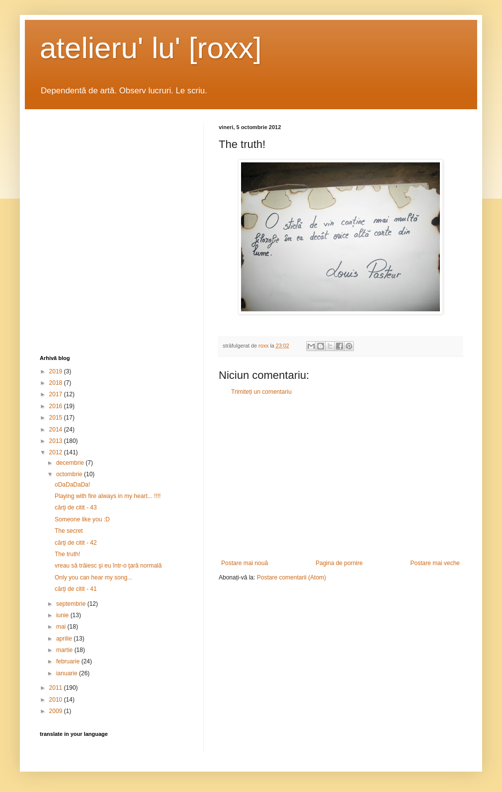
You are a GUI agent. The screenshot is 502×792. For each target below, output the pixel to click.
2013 (56, 440)
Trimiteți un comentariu (261, 391)
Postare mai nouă (244, 563)
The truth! (67, 554)
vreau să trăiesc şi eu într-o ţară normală (108, 565)
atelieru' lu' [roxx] (150, 48)
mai (62, 626)
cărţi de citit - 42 (76, 542)
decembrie (70, 462)
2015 (56, 417)
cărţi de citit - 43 (76, 507)
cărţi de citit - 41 (76, 588)
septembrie (71, 603)
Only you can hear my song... (93, 577)
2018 (56, 382)
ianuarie (67, 673)
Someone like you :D (82, 519)
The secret (69, 530)
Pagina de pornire (339, 563)
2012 (56, 452)
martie (65, 650)
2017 (56, 394)
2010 (56, 699)
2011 (56, 687)
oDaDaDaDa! (72, 484)
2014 (56, 429)
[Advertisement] (340, 477)
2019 (56, 371)
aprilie (65, 638)
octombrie (70, 474)
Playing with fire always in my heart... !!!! (108, 496)
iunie (63, 615)
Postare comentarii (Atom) (291, 577)
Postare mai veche (435, 563)
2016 (56, 406)
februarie (69, 661)
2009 (56, 711)
